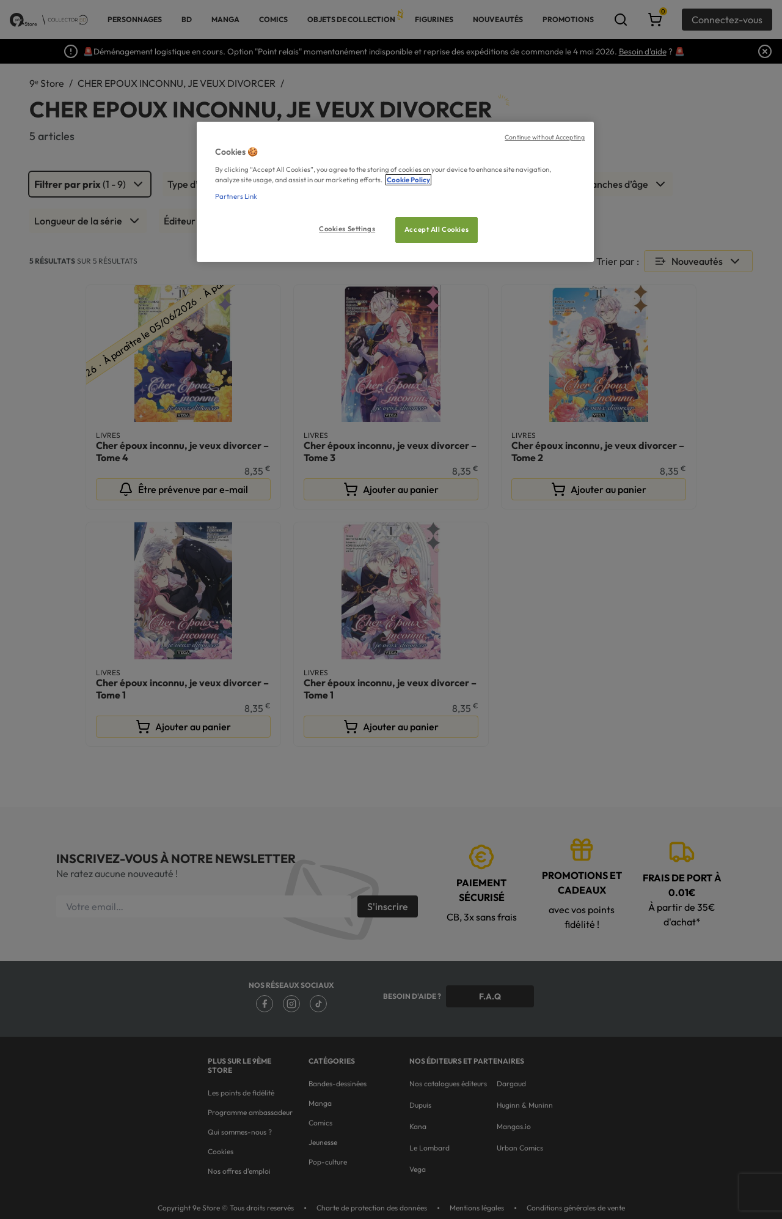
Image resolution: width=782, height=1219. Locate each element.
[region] (395, 192)
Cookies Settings (347, 228)
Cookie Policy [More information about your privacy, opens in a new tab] (408, 180)
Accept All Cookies (436, 229)
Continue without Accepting (545, 137)
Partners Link (236, 196)
